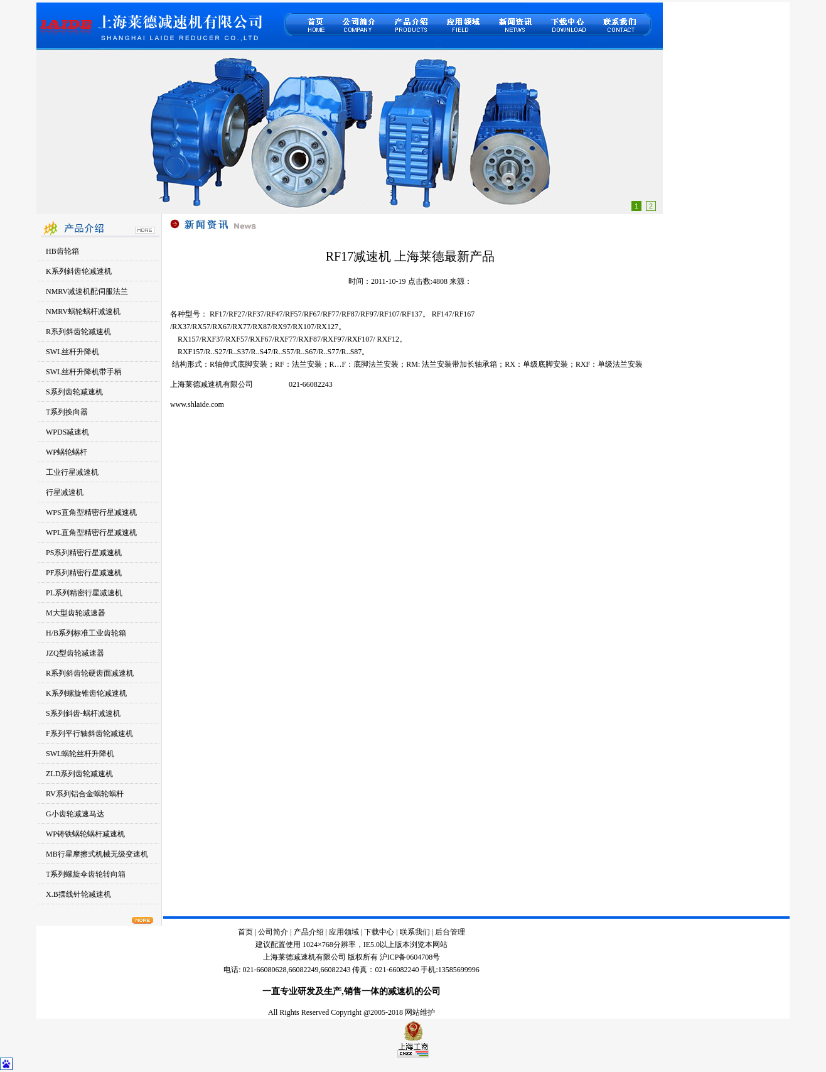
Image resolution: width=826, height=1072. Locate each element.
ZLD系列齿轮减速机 (79, 773)
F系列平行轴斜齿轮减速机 (89, 733)
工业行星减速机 (72, 472)
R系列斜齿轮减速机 (78, 331)
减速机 (401, 991)
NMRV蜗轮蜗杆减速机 (83, 311)
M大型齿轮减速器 (75, 613)
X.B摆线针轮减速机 (78, 894)
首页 (245, 932)
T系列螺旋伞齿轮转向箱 (86, 874)
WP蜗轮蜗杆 (66, 452)
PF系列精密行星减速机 (84, 572)
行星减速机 (64, 492)
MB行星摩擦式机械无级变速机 (97, 854)
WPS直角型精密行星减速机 (91, 512)
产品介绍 (309, 932)
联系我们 (416, 932)
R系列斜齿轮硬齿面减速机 (90, 673)
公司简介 (273, 932)
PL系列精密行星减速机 (84, 592)
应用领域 (344, 932)
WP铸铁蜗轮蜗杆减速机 (85, 834)
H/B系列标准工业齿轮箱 (86, 633)
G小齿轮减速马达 (75, 813)
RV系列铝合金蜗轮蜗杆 (85, 793)
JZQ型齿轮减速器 (75, 653)
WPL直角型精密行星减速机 (91, 532)
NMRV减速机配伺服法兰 (87, 291)
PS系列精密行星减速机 (84, 552)
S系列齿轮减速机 (74, 391)
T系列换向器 (67, 412)
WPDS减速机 (67, 432)
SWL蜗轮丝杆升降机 (80, 753)
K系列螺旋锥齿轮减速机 (86, 693)
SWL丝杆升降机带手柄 (84, 371)
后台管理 (450, 932)
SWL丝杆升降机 (72, 351)
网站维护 (420, 1012)
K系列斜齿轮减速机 (79, 271)
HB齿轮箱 (62, 251)
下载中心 (379, 932)
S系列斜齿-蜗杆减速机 (83, 713)
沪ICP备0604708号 (410, 957)
